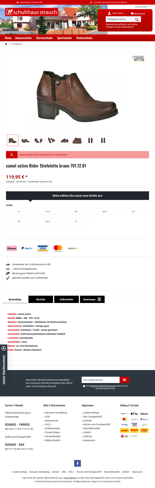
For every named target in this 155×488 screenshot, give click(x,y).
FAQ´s (48, 424)
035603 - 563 (14, 445)
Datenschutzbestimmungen (103, 386)
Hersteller (40, 299)
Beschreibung (15, 299)
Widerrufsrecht (52, 440)
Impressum (89, 440)
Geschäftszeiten (91, 428)
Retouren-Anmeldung (56, 412)
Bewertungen (92, 299)
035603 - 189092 (17, 425)
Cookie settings (91, 412)
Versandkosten (53, 436)
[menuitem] (141, 7)
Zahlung (87, 436)
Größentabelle (66, 299)
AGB (47, 416)
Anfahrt (87, 432)
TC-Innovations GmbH (110, 481)
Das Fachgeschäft (92, 416)
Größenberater (52, 428)
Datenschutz (51, 420)
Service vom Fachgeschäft (96, 424)
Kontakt (87, 420)
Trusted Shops (52, 432)
